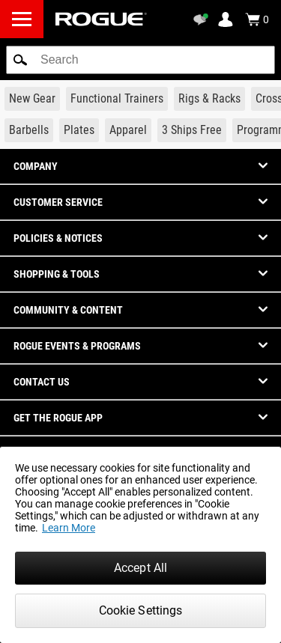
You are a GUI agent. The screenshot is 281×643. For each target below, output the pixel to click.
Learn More (68, 528)
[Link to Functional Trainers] (117, 99)
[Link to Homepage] (101, 19)
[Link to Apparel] (128, 130)
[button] (20, 60)
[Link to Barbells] (28, 130)
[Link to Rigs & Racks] (209, 99)
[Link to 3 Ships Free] (191, 130)
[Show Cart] (257, 19)
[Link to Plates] (79, 130)
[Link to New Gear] (32, 99)
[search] (140, 60)
